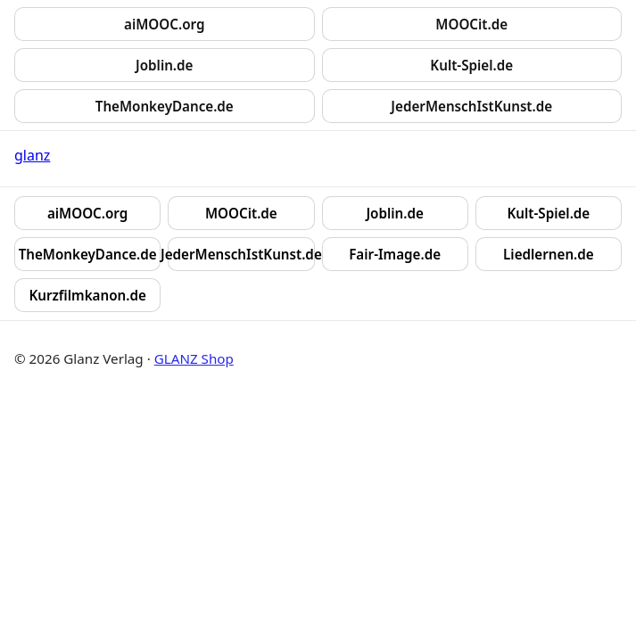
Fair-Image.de (395, 254)
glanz (32, 155)
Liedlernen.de (548, 254)
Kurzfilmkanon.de (87, 295)
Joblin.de (164, 65)
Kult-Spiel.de (471, 65)
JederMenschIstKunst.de (471, 106)
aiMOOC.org (164, 24)
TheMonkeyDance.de (164, 106)
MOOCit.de (471, 24)
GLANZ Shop (194, 358)
